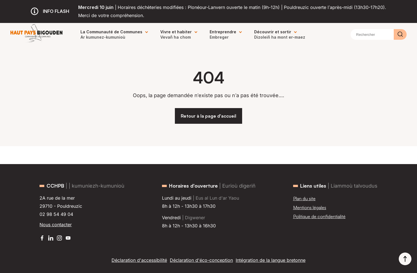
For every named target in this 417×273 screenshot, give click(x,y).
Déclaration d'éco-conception (201, 260)
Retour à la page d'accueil (208, 116)
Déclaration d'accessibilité (139, 260)
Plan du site (304, 198)
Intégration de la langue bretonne (270, 260)
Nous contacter (56, 224)
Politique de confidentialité (319, 216)
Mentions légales (309, 207)
